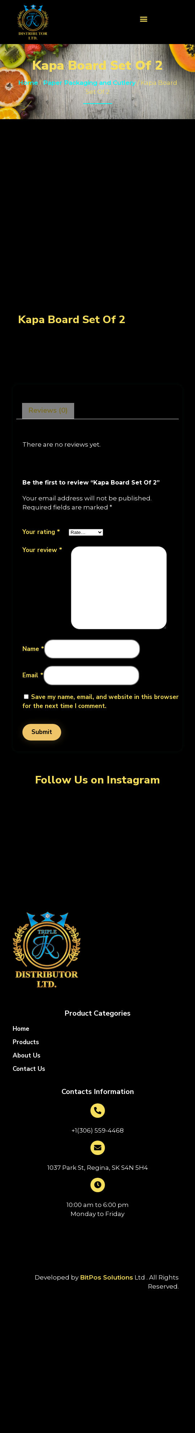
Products (26, 1042)
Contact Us (29, 1069)
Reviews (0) (48, 410)
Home (28, 82)
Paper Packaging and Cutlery (89, 82)
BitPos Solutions (106, 1277)
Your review (42, 550)
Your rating (41, 532)
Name (33, 649)
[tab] (48, 411)
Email (32, 675)
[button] (143, 19)
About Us (27, 1056)
